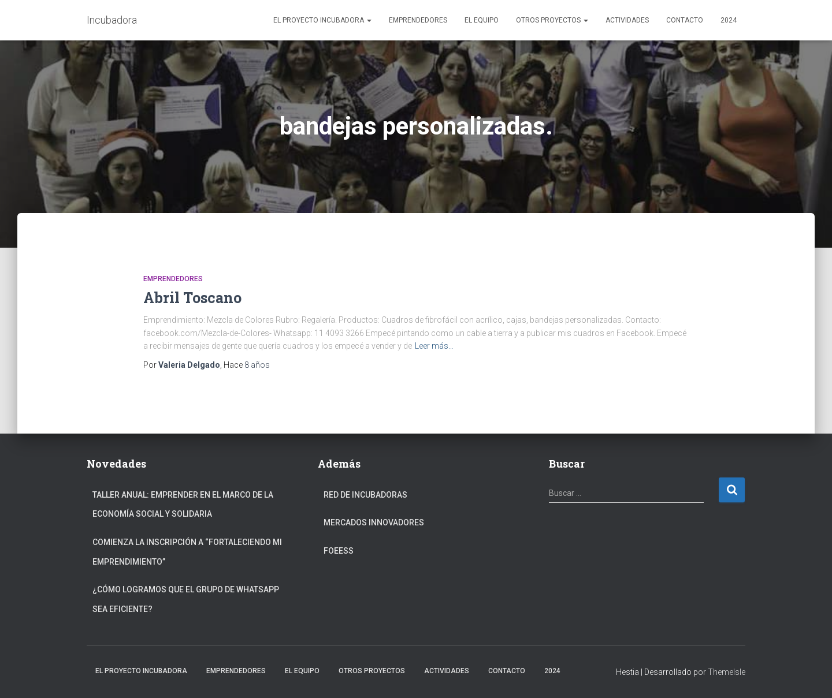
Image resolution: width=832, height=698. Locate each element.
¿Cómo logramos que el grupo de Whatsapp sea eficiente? (185, 599)
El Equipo (482, 20)
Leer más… (434, 345)
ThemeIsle (726, 672)
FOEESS (339, 550)
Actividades (627, 20)
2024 (728, 20)
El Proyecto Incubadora (322, 20)
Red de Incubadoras (365, 494)
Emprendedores (418, 20)
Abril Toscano (192, 297)
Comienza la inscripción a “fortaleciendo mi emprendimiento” (187, 552)
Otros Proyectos (552, 20)
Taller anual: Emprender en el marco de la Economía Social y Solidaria (182, 504)
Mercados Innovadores (374, 522)
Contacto (684, 20)
